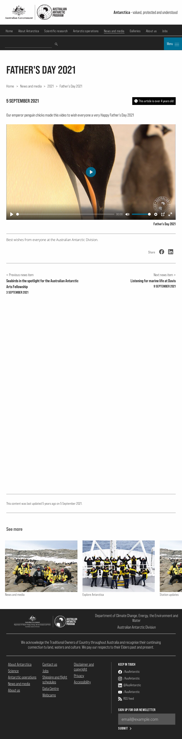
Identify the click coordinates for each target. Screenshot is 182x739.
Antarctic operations (85, 31)
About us (151, 31)
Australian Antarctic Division (136, 627)
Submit (125, 728)
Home (9, 31)
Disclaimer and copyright (84, 667)
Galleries (135, 31)
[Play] (11, 214)
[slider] (65, 214)
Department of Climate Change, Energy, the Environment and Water (136, 618)
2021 (50, 86)
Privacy (79, 675)
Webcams (49, 695)
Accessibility (82, 682)
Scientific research (56, 31)
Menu (173, 44)
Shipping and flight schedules (54, 680)
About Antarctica (28, 31)
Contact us (49, 664)
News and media (114, 31)
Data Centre (50, 688)
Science (13, 670)
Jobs (165, 31)
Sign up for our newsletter (136, 710)
